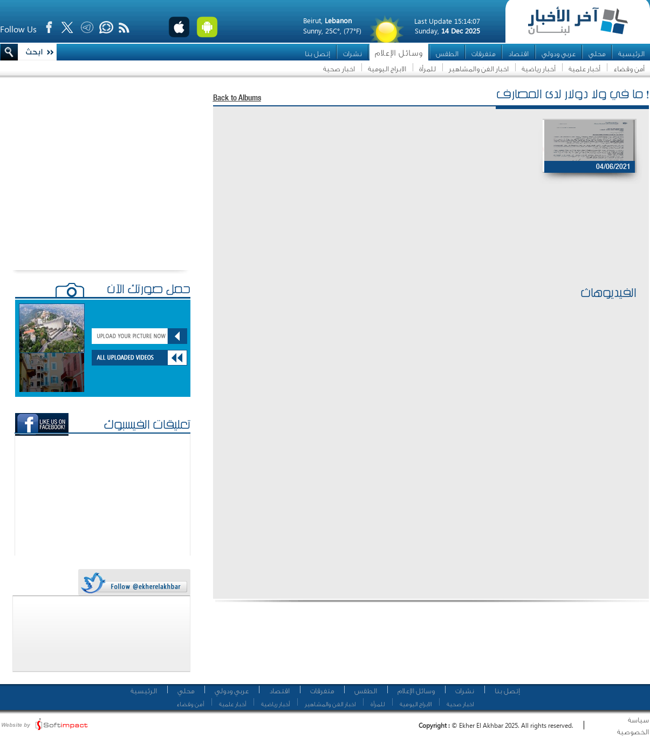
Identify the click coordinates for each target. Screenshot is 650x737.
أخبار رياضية (539, 69)
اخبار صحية (339, 69)
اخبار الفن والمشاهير (479, 69)
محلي (597, 54)
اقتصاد (518, 54)
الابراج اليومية (387, 69)
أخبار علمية (584, 69)
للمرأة (427, 69)
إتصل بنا (317, 54)
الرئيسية (631, 54)
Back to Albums (237, 98)
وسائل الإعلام (399, 53)
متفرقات (483, 54)
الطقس (447, 54)
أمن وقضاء (629, 69)
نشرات (352, 54)
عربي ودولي (559, 54)
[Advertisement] (425, 249)
